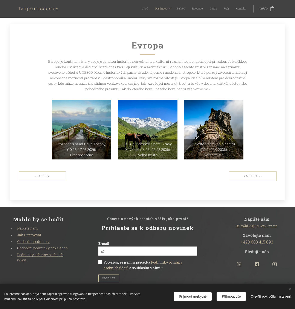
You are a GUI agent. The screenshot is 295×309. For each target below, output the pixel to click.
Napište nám (27, 228)
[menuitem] (203, 8)
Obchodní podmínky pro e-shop (42, 248)
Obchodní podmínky (33, 241)
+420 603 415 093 (257, 242)
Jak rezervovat (29, 235)
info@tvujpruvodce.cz (256, 225)
